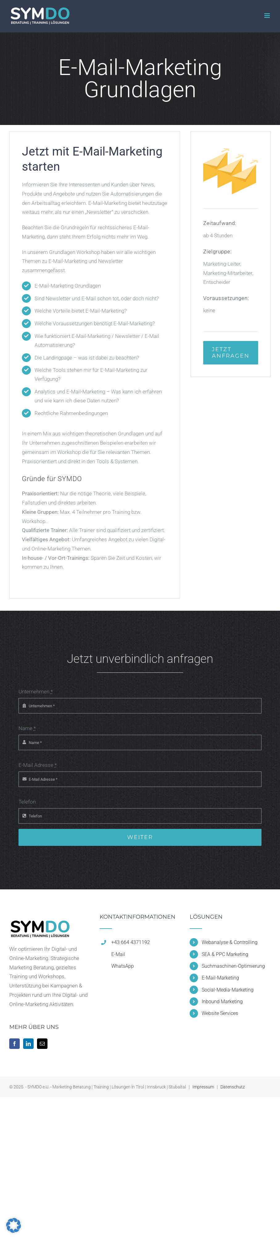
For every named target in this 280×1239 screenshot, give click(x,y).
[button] (13, 1225)
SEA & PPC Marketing (225, 954)
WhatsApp (122, 966)
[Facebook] (14, 1043)
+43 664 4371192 (130, 942)
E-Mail (118, 954)
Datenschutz (232, 1086)
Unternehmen (36, 691)
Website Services (220, 1013)
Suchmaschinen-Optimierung (233, 966)
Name (27, 728)
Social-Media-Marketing (227, 990)
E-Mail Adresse (38, 765)
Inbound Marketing (222, 1001)
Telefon (27, 802)
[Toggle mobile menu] (267, 15)
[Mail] (42, 1043)
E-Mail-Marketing (220, 978)
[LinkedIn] (28, 1043)
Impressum (203, 1086)
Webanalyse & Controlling (229, 942)
